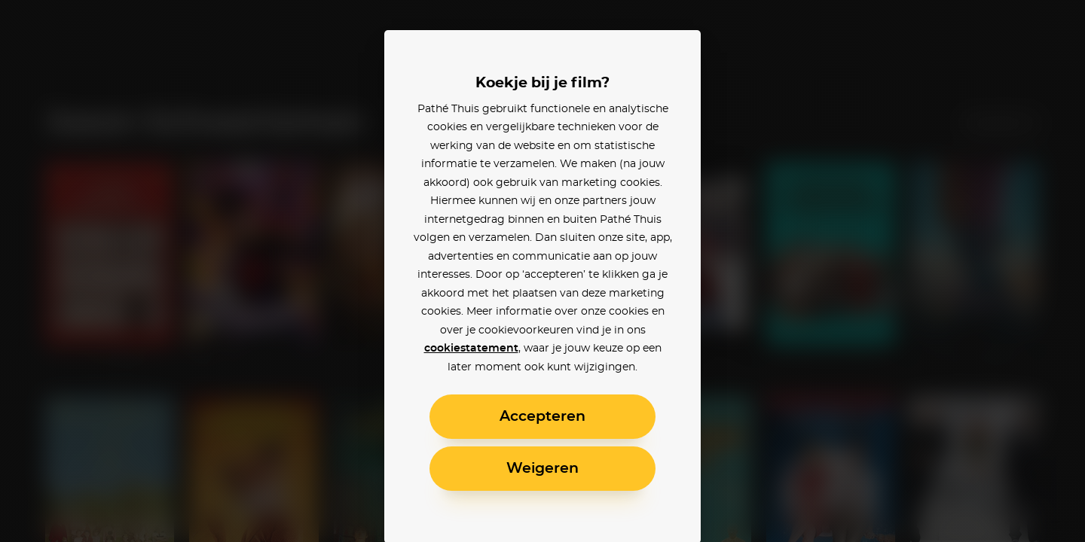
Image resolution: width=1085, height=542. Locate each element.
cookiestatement (471, 348)
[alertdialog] (542, 271)
